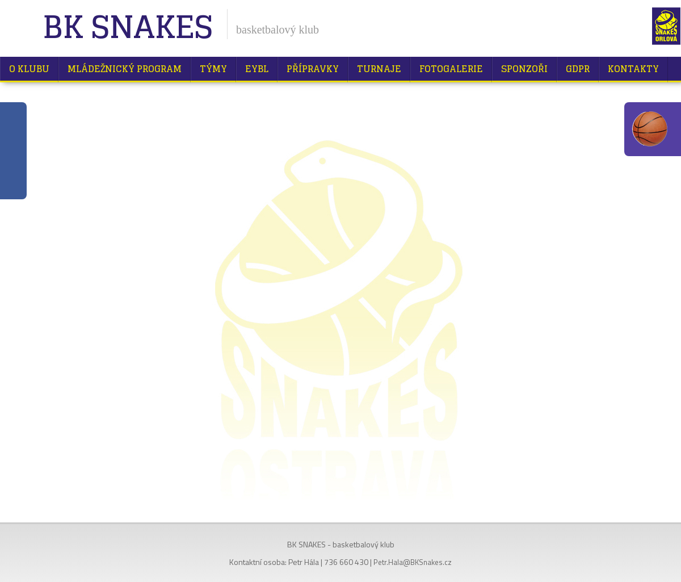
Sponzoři (524, 69)
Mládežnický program (125, 69)
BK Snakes (127, 28)
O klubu (29, 69)
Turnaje (379, 69)
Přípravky (313, 69)
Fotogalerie (451, 69)
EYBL (256, 69)
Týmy (213, 69)
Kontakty (633, 69)
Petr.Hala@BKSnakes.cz (412, 562)
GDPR (578, 69)
